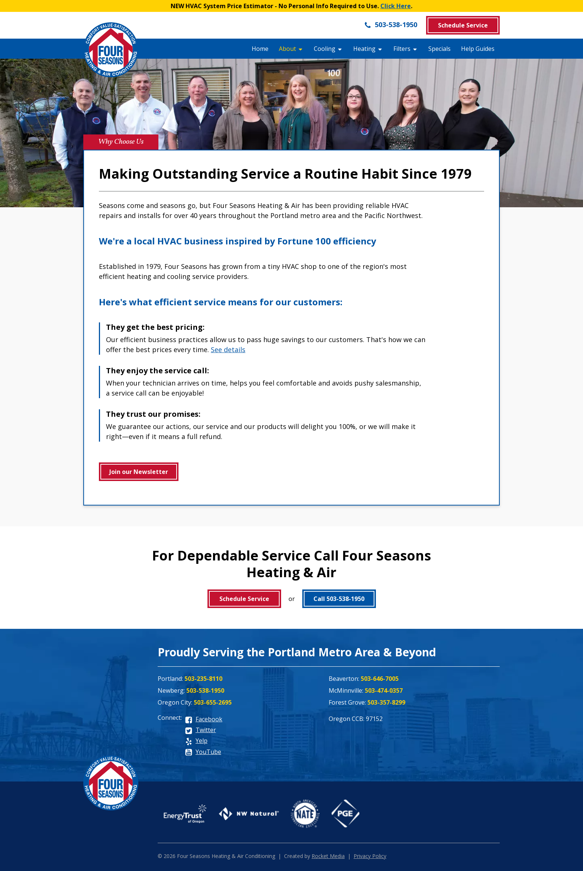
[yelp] (196, 741)
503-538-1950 (390, 24)
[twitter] (200, 730)
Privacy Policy (370, 855)
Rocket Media (328, 855)
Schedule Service (463, 25)
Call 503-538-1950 (338, 599)
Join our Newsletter (138, 472)
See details (228, 349)
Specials (439, 49)
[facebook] (203, 719)
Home (260, 49)
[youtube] (203, 752)
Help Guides (478, 49)
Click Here (395, 6)
